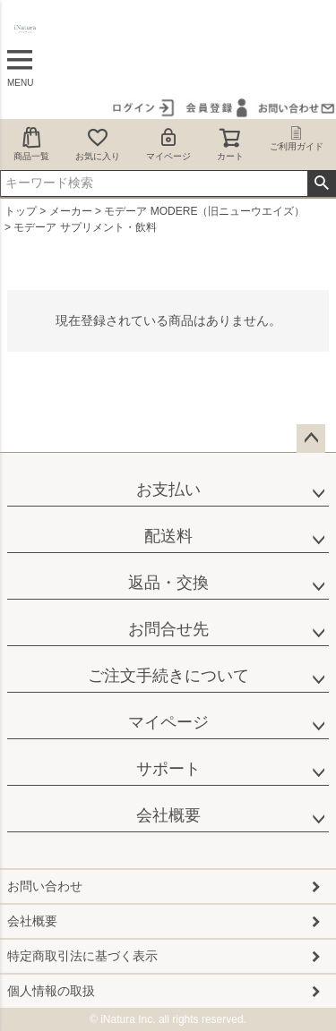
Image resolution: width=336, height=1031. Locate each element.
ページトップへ (311, 438)
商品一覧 (31, 143)
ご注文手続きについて (168, 676)
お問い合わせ (44, 886)
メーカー (70, 211)
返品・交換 (168, 583)
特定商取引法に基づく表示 (82, 956)
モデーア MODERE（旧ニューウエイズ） (204, 211)
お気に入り (97, 143)
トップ (20, 211)
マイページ (168, 143)
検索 (321, 183)
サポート (168, 769)
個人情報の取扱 (51, 991)
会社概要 (168, 815)
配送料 (168, 536)
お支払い (168, 489)
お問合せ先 (168, 629)
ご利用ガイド (296, 138)
